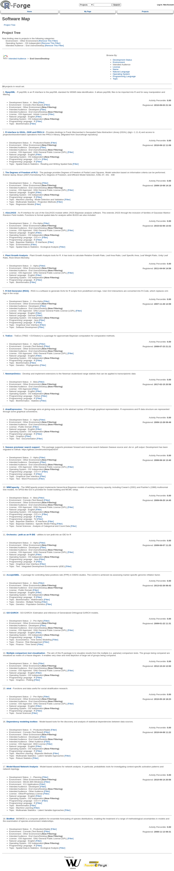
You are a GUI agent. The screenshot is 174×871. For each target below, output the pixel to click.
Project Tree (9, 25)
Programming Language (124, 76)
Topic (115, 79)
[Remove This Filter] (48, 41)
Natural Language (121, 71)
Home (29, 11)
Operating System (121, 74)
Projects (145, 11)
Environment (119, 62)
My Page (87, 11)
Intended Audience (17, 58)
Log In (159, 5)
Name (115, 69)
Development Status (122, 60)
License (116, 67)
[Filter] (41, 102)
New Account (168, 5)
